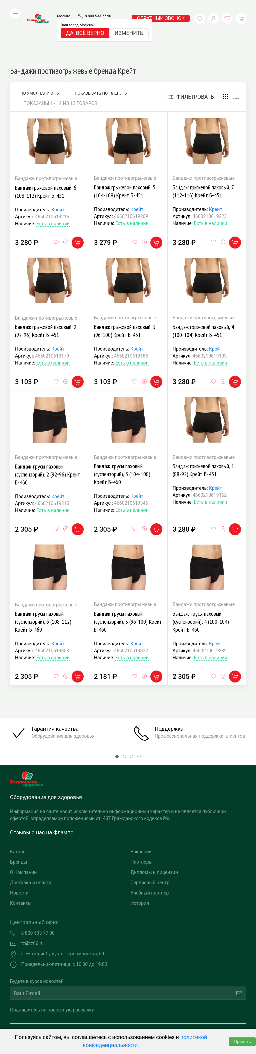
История (140, 854)
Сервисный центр (150, 833)
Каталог (19, 802)
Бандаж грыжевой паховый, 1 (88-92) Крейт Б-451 (203, 421)
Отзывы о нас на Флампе (41, 784)
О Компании (23, 823)
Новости (19, 844)
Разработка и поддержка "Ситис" (184, 1013)
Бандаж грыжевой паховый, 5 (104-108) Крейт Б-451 (124, 142)
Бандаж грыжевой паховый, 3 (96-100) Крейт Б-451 (124, 282)
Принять (242, 1041)
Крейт (57, 160)
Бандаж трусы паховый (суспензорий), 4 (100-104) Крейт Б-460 (201, 572)
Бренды (18, 813)
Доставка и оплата (30, 833)
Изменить (129, 23)
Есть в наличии (53, 174)
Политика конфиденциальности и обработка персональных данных (69, 1023)
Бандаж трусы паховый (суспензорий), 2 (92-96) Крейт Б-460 (47, 425)
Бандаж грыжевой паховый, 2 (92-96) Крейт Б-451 (45, 282)
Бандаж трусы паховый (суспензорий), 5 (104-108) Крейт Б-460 (122, 425)
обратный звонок (161, 8)
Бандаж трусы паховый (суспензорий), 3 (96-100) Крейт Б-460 (128, 572)
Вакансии (141, 802)
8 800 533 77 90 (98, 6)
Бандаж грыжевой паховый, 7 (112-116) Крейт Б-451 (203, 142)
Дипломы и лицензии (154, 823)
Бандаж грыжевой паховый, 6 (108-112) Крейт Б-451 (45, 143)
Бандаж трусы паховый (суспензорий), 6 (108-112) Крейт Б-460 (43, 572)
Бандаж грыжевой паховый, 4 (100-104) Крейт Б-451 (203, 282)
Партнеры (142, 813)
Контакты (20, 854)
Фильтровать (191, 48)
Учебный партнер (150, 844)
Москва (63, 6)
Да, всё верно (85, 23)
